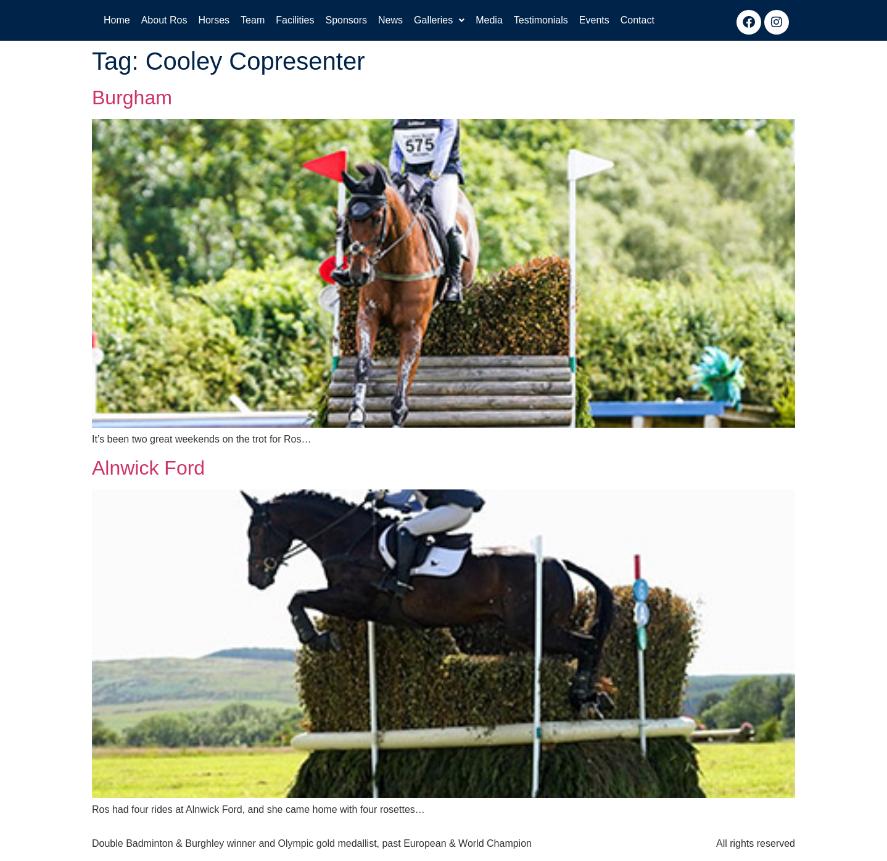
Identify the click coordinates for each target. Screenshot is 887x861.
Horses (213, 20)
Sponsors (346, 20)
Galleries (439, 20)
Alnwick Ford (148, 468)
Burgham (132, 97)
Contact (637, 20)
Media (489, 20)
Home (117, 20)
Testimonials (541, 20)
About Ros (164, 20)
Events (594, 20)
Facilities (295, 20)
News (390, 20)
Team (253, 20)
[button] (439, 20)
